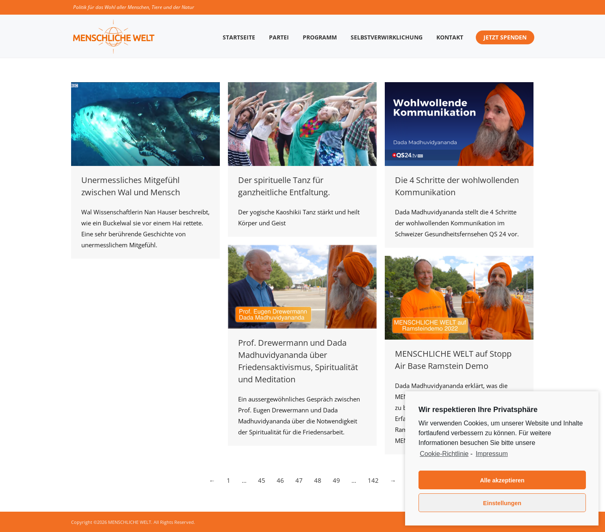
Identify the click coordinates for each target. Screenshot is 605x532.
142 (373, 480)
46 (280, 480)
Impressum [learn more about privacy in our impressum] (492, 453)
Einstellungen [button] (502, 503)
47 (299, 480)
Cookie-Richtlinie (444, 453)
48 (317, 480)
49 (336, 480)
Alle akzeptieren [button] (502, 480)
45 (261, 480)
